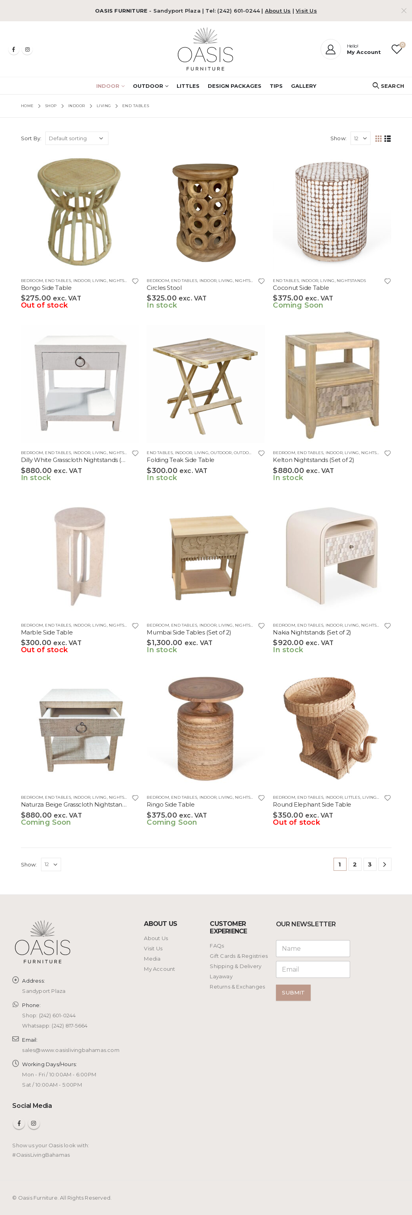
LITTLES (188, 86)
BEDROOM (32, 280)
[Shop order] (76, 138)
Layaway (221, 976)
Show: (338, 138)
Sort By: (31, 138)
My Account (159, 969)
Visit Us (306, 10)
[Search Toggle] (388, 86)
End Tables (58, 280)
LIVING (99, 280)
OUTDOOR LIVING (252, 452)
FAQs (217, 945)
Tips (276, 86)
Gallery (303, 86)
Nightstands (123, 280)
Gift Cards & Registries (239, 956)
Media (152, 958)
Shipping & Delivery (235, 966)
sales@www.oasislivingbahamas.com (70, 1050)
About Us (278, 10)
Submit (293, 992)
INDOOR (107, 86)
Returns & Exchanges (237, 986)
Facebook (19, 1123)
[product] (80, 212)
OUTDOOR (148, 86)
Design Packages (234, 86)
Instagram (34, 1123)
